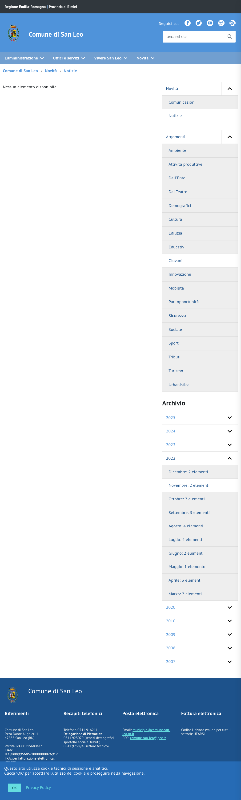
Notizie (70, 70)
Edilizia (175, 233)
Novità (143, 58)
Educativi (177, 247)
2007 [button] (170, 661)
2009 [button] (170, 634)
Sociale (175, 329)
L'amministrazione (21, 58)
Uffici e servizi (66, 58)
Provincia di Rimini (63, 6)
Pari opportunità (184, 301)
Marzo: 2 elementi (185, 593)
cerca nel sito (177, 37)
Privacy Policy (38, 787)
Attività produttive (185, 164)
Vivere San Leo (107, 58)
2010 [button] (170, 621)
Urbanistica (179, 384)
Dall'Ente (177, 177)
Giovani (175, 260)
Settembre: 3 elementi (189, 512)
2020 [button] (170, 607)
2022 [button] (170, 458)
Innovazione (180, 274)
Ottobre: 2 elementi (187, 499)
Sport (174, 343)
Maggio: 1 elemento (187, 566)
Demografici (180, 205)
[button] (229, 88)
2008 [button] (170, 648)
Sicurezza (177, 315)
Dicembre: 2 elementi (188, 472)
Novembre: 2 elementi (189, 485)
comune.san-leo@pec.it (148, 738)
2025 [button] (170, 417)
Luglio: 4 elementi (185, 539)
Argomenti (202, 137)
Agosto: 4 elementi (186, 526)
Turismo (176, 370)
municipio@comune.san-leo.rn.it (146, 732)
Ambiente (177, 150)
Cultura (175, 219)
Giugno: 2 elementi (186, 553)
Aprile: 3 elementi (185, 580)
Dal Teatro (178, 191)
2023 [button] (170, 444)
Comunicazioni (182, 102)
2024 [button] (170, 431)
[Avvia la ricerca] (230, 37)
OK (14, 788)
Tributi (175, 357)
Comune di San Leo (56, 34)
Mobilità (176, 288)
